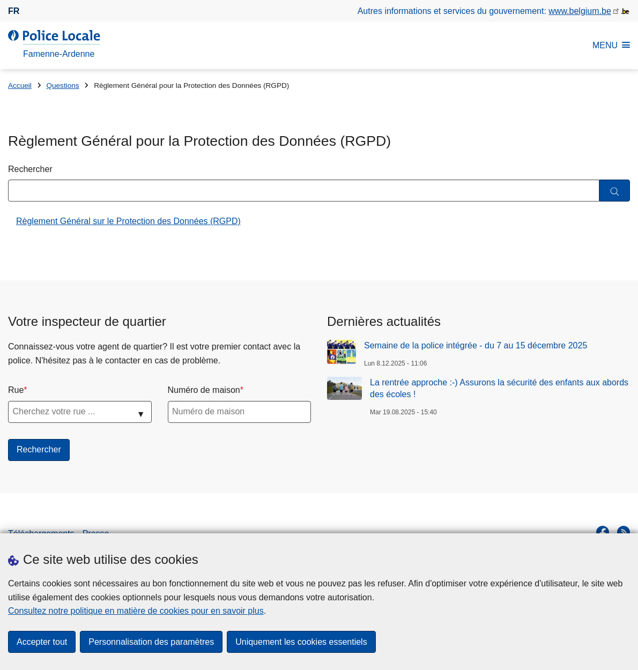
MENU (611, 45)
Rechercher (30, 169)
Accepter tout (42, 641)
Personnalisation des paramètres (151, 641)
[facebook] (602, 532)
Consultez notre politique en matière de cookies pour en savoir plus (136, 610)
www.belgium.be (579, 11)
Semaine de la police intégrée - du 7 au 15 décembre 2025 (475, 345)
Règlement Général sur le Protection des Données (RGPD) (128, 221)
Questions (62, 85)
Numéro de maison (204, 389)
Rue (16, 389)
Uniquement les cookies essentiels (301, 641)
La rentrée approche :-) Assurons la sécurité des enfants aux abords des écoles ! (499, 388)
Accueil (20, 85)
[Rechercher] (614, 191)
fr (13, 11)
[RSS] (623, 532)
